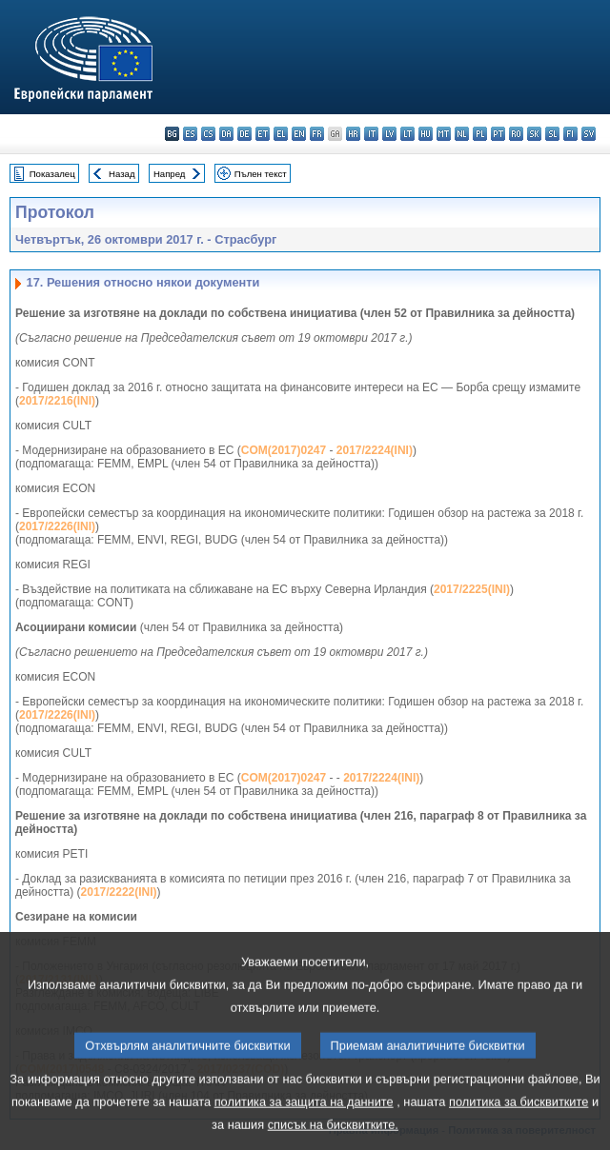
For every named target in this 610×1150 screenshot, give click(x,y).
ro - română (516, 134)
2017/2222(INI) (119, 892)
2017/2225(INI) (472, 589)
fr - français (317, 134)
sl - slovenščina (552, 134)
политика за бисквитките (518, 1122)
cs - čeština (208, 134)
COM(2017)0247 (283, 450)
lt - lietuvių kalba (407, 134)
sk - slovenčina (534, 134)
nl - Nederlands (462, 134)
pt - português (498, 134)
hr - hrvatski (353, 134)
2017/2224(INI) (374, 450)
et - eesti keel (262, 134)
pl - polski (480, 134)
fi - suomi (570, 134)
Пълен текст (260, 174)
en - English (299, 134)
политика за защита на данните (304, 1122)
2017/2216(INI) (57, 400)
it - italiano (371, 134)
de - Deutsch (244, 134)
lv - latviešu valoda (389, 134)
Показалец (52, 174)
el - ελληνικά (281, 134)
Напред (169, 174)
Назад (122, 174)
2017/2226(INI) (57, 526)
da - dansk (226, 134)
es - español (190, 134)
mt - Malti (444, 134)
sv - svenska (588, 134)
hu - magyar (425, 134)
